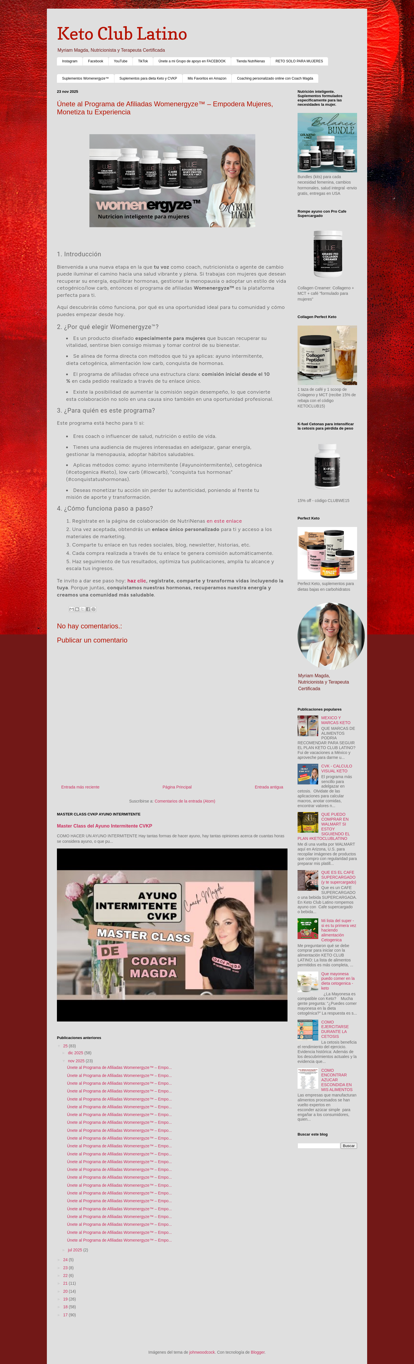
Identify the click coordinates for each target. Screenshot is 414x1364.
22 (66, 1275)
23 (66, 1267)
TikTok (143, 61)
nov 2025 (77, 1061)
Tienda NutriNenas (250, 61)
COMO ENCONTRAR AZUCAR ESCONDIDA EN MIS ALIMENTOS (337, 1080)
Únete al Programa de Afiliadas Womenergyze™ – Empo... (119, 1067)
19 (66, 1299)
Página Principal (177, 787)
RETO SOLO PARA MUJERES (299, 61)
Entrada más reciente (80, 787)
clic (141, 581)
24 (66, 1259)
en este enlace (224, 521)
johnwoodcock (202, 1352)
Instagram (69, 61)
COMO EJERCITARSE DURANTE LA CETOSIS (335, 1029)
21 (66, 1283)
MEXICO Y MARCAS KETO (336, 720)
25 (66, 1046)
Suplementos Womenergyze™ (85, 78)
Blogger (257, 1352)
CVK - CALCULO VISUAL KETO (336, 768)
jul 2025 (75, 1250)
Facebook (95, 61)
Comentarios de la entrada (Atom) (185, 801)
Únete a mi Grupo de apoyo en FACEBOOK (191, 61)
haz (131, 581)
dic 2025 (76, 1053)
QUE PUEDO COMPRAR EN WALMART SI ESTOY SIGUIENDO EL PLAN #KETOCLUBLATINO (324, 826)
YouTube (120, 61)
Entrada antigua (269, 787)
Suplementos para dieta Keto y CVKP (148, 78)
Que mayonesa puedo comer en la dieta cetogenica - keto (338, 980)
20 (66, 1291)
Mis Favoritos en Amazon (207, 78)
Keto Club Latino (122, 33)
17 (66, 1315)
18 (66, 1307)
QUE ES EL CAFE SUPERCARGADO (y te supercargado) (338, 877)
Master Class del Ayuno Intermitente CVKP (104, 825)
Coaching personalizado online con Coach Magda (275, 78)
